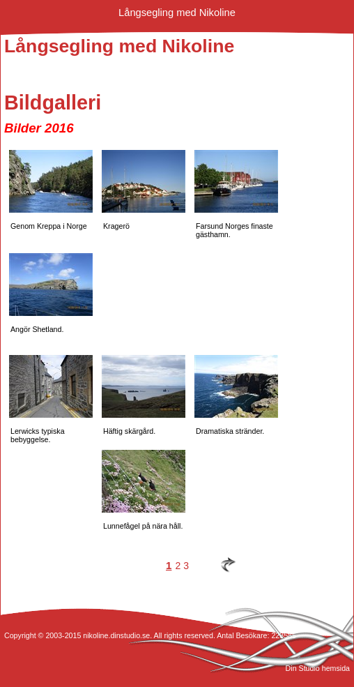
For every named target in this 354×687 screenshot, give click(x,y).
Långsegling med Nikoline (177, 12)
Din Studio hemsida (318, 668)
